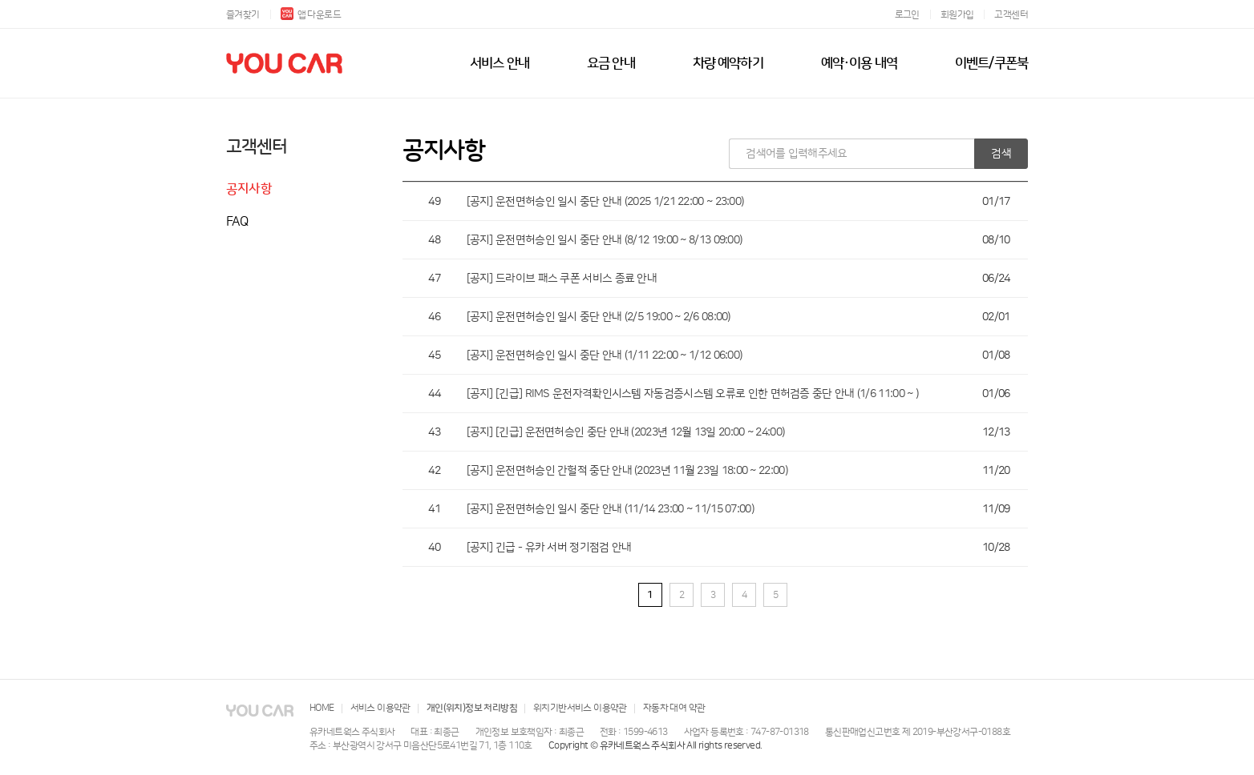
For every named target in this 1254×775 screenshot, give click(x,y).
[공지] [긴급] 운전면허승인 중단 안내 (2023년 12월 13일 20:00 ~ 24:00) (626, 432)
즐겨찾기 (243, 15)
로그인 (907, 15)
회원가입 (957, 15)
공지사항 (249, 189)
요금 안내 (611, 63)
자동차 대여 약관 (674, 708)
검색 (1001, 153)
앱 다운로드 (311, 15)
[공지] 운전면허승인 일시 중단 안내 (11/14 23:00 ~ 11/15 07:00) (610, 509)
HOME (321, 708)
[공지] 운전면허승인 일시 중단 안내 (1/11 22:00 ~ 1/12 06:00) (604, 355)
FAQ (237, 222)
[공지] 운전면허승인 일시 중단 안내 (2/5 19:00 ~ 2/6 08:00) (598, 317)
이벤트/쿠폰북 (991, 63)
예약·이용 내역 (859, 63)
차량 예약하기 (728, 63)
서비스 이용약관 (380, 708)
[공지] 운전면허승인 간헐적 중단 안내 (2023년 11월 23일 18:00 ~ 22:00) (627, 470)
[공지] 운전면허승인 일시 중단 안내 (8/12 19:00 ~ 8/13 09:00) (604, 240)
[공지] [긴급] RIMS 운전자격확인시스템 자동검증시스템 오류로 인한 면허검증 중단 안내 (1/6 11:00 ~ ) (693, 394)
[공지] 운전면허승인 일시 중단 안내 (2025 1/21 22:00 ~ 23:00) (605, 201)
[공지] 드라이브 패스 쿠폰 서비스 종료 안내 (562, 278)
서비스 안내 (499, 63)
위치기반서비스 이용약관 (580, 708)
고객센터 (1011, 15)
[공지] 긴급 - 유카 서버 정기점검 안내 (549, 547)
